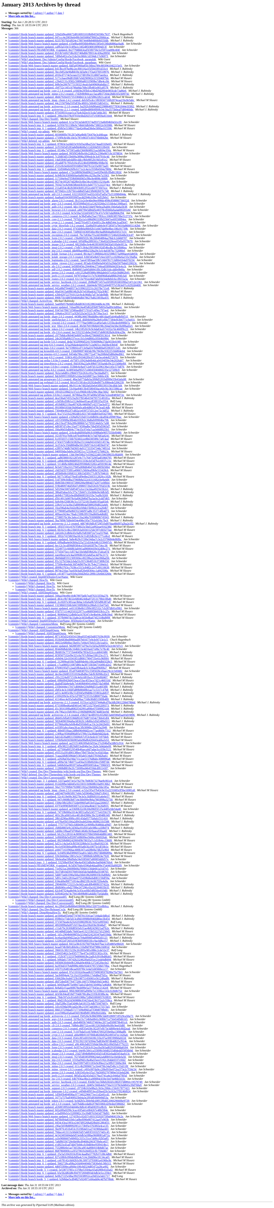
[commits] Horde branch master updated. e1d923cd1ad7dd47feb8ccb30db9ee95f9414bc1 (58, 1144)
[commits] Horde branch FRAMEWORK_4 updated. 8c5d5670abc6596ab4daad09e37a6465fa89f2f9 (65, 865)
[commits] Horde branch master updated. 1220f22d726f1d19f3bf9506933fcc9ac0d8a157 (58, 940)
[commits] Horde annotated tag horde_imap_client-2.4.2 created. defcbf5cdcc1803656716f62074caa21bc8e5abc (71, 100)
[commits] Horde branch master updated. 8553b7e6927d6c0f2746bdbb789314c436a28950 (59, 53)
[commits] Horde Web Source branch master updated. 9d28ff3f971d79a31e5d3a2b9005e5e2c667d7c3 (65, 645)
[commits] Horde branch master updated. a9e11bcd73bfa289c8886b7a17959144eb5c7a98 (59, 423)
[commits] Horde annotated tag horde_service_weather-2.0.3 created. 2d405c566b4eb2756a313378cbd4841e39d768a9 (75, 1085)
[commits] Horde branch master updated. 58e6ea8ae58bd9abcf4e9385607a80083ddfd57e (58, 859)
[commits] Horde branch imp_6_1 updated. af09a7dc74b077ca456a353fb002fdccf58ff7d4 (59, 761)
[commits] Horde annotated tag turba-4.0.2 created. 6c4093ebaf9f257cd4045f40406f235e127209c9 (64, 369)
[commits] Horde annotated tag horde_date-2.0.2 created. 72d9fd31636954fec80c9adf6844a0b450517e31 (67, 231)
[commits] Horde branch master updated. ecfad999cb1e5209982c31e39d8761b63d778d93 (59, 1113)
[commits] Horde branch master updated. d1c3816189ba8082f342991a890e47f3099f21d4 (59, 708)
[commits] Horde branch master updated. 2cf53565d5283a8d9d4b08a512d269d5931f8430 (59, 147)
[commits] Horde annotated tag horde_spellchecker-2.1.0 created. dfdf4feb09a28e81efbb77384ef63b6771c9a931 (71, 319)
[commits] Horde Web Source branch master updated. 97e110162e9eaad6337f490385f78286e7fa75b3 (65, 972)
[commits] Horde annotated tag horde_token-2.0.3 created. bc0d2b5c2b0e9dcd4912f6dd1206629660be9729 (69, 1100)
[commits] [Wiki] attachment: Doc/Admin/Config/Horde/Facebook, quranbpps (52, 62)
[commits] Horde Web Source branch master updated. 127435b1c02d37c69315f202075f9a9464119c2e (66, 1116)
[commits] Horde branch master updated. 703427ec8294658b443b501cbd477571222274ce (59, 184)
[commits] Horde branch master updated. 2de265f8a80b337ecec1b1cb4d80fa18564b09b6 (58, 338)
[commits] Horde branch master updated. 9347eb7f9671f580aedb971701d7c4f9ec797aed (58, 310)
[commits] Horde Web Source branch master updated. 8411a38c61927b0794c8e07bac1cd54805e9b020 (66, 943)
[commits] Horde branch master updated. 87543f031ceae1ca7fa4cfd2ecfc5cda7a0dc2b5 (57, 112)
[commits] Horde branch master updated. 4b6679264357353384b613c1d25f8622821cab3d (59, 96)
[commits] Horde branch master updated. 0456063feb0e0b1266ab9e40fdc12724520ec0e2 (58, 962)
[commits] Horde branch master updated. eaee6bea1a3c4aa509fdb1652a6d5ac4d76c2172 (58, 554)
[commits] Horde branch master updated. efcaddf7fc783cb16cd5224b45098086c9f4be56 (58, 162)
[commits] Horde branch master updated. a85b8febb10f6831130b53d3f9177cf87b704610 (58, 473)
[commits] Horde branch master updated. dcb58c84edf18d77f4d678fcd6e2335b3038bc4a (58, 994)
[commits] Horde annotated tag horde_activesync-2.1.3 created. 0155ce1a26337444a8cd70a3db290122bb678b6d (72, 702)
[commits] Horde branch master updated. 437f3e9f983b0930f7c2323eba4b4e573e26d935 (58, 805)
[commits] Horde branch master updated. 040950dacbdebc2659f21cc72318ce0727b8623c (59, 451)
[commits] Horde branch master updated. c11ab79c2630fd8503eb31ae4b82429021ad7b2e (59, 928)
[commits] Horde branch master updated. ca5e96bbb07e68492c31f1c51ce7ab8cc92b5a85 (58, 1138)
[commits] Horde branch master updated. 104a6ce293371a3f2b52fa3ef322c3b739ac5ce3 (58, 313)
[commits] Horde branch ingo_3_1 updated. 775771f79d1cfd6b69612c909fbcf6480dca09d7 (60, 824)
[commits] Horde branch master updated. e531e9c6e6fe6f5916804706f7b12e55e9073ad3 (58, 166)
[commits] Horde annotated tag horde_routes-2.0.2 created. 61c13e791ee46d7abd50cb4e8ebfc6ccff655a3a (68, 278)
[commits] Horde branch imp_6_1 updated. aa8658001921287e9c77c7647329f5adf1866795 (60, 457)
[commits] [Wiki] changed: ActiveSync (30, 300)
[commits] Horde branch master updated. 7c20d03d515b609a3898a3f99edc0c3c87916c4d (59, 156)
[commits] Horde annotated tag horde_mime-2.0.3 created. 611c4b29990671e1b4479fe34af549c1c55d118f (68, 1066)
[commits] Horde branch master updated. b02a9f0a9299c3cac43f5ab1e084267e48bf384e (58, 1110)
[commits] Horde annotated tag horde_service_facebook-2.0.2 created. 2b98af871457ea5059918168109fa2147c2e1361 (75, 282)
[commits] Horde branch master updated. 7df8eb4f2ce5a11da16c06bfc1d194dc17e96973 (58, 56)
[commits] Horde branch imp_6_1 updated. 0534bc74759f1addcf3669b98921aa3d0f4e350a (60, 150)
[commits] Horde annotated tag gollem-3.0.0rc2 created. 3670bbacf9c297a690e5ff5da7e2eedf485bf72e (66, 394)
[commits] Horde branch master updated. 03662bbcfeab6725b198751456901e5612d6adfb (59, 978)
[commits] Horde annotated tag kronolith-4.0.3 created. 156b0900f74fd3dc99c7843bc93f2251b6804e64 (66, 351)
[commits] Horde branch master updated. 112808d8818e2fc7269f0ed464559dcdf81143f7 (58, 768)
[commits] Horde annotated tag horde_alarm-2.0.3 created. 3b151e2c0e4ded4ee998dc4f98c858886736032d (69, 200)
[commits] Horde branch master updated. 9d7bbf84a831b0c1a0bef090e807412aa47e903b (58, 1119)
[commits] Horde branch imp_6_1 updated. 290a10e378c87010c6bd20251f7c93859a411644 (60, 115)
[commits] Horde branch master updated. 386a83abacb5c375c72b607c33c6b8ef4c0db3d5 (59, 492)
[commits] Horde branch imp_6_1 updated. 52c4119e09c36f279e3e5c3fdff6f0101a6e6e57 (59, 796)
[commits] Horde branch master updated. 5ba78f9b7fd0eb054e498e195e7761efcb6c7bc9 (58, 520)
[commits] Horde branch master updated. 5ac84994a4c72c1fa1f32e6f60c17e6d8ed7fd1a (58, 975)
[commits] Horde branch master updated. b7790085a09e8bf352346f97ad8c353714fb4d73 (59, 511)
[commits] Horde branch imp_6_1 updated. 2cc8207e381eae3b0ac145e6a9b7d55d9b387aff (59, 602)
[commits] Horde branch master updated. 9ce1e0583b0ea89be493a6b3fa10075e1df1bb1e (58, 846)
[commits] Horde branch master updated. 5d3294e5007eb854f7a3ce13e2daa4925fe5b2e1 (58, 489)
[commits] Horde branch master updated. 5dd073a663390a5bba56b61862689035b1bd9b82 (59, 874)
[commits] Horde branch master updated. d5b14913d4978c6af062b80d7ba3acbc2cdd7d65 (59, 498)
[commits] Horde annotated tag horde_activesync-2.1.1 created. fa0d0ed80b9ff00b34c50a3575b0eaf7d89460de (71, 109)
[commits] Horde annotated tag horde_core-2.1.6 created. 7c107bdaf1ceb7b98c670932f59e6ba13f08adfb (67, 1031)
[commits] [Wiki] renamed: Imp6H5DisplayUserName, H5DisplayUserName (52, 620)
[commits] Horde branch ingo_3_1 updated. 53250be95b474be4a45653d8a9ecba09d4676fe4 (60, 862)
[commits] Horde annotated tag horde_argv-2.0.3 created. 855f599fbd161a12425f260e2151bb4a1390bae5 (68, 203)
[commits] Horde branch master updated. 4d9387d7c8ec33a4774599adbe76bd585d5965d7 (59, 426)
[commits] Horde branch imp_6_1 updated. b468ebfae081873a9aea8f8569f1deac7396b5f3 (59, 765)
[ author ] (50, 13)
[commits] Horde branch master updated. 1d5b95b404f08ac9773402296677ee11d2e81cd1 (59, 1094)
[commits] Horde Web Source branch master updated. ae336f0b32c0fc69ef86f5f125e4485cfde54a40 (65, 809)
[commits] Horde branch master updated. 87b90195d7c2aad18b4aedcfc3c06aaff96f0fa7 (57, 667)
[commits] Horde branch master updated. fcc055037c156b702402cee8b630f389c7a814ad (58, 438)
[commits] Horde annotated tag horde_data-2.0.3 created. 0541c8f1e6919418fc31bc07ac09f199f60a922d (67, 1038)
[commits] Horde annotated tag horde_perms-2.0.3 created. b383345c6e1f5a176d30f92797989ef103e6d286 (69, 1072)
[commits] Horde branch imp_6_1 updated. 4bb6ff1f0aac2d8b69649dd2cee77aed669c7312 (59, 730)
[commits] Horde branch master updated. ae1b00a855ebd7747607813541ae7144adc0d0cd (59, 915)
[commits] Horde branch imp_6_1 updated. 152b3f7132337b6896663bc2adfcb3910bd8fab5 (60, 956)
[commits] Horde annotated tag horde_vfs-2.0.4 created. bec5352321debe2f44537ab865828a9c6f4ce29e (67, 332)
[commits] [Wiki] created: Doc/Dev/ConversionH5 (37, 777)
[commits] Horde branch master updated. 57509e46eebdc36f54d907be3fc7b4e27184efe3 (58, 564)
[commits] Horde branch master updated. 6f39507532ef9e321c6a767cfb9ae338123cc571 (58, 655)
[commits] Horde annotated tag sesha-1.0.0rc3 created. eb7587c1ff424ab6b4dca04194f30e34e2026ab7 (66, 360)
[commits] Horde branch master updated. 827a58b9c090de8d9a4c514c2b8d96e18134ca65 (59, 1157)
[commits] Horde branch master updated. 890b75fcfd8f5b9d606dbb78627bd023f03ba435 (58, 297)
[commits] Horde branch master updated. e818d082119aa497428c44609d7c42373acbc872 (59, 404)
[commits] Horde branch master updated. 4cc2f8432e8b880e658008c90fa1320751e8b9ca (58, 906)
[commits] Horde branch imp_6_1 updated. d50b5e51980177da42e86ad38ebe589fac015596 (60, 128)
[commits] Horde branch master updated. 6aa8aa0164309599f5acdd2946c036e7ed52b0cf (58, 197)
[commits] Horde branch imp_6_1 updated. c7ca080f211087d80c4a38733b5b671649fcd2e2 (60, 664)
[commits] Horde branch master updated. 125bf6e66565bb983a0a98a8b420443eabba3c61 (59, 740)
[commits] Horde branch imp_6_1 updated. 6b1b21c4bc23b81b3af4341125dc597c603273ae (60, 529)
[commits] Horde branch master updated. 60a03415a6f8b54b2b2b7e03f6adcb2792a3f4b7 (58, 291)
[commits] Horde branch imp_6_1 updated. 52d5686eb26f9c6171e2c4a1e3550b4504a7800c (60, 169)
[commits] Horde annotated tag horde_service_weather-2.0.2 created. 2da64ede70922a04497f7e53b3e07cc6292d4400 (74, 285)
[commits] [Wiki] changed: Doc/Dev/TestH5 (33, 118)
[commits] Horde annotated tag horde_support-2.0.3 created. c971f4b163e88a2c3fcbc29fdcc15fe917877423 (69, 1088)
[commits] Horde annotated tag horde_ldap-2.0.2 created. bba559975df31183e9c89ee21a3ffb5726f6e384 (67, 1063)
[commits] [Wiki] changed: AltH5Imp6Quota (34, 630)
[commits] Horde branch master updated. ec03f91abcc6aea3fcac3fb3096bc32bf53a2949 (58, 727)
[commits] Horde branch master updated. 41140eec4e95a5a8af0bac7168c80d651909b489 (58, 699)
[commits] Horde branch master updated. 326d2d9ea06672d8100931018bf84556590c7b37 (59, 34)
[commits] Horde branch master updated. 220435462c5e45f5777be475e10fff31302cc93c (58, 953)
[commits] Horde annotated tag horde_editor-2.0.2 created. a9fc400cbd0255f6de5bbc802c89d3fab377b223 (68, 1044)
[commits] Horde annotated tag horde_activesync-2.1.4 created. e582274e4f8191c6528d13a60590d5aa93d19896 (71, 714)
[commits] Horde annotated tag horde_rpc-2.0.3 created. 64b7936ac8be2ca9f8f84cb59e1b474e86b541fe (67, 1078)
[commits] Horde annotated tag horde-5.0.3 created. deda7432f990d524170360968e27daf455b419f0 (65, 341)
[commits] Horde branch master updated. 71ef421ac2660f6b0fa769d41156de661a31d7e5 (58, 868)
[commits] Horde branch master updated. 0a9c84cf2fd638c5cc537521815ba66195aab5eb (58, 501)
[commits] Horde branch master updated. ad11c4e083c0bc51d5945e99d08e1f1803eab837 (59, 692)
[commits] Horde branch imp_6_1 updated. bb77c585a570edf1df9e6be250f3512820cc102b (60, 476)
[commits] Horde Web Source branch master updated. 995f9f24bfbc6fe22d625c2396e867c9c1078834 (65, 153)
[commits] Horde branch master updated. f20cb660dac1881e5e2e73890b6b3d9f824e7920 (59, 856)
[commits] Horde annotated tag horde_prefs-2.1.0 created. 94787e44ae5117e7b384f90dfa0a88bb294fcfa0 (67, 275)
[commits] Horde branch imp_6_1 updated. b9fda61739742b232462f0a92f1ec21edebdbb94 (60, 959)
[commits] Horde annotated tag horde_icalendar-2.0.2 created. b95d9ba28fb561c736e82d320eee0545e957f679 (70, 241)
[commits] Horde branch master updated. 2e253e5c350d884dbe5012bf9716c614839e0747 (59, 445)
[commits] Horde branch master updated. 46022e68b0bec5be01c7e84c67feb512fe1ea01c (58, 642)
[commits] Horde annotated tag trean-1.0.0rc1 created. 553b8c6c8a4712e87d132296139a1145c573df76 (66, 366)
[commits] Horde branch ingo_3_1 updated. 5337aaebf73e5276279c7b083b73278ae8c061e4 (60, 780)
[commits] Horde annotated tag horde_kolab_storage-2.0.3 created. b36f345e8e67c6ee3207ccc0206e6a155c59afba (73, 256)
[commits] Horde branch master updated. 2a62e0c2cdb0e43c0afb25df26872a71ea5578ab (58, 533)
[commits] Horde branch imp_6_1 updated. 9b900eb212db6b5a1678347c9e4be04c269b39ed (60, 614)
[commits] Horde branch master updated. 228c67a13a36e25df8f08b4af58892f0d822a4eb (58, 504)
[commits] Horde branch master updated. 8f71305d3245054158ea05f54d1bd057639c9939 (59, 636)
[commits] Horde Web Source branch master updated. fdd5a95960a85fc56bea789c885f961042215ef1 (65, 65)
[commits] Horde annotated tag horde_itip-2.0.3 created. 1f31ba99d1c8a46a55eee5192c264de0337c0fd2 (67, 1059)
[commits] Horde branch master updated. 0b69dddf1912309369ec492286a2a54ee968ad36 (59, 558)
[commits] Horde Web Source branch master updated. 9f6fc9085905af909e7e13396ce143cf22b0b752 (65, 990)
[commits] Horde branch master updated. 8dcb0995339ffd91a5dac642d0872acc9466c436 (58, 376)
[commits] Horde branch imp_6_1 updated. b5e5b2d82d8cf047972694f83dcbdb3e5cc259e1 (60, 1172)
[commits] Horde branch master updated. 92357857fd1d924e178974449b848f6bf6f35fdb (58, 40)
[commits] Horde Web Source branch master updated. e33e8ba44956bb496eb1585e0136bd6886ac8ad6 (66, 43)
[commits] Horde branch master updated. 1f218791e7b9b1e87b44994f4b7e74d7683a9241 (59, 435)
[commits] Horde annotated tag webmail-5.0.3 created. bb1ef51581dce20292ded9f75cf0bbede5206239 (66, 382)
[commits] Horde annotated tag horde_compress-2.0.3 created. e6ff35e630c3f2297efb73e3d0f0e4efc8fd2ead (69, 1028)
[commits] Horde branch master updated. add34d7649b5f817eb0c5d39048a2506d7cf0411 (59, 793)
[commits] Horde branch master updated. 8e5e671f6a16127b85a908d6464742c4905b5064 (59, 467)
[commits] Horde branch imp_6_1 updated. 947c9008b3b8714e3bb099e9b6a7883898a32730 (60, 799)
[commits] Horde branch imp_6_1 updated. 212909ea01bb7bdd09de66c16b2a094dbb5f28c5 (60, 661)
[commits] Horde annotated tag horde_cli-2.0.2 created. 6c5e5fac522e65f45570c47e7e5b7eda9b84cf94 (66, 213)
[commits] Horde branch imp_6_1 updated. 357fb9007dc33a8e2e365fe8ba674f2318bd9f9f (59, 617)
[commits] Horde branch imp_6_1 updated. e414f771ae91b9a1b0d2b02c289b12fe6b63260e (60, 573)
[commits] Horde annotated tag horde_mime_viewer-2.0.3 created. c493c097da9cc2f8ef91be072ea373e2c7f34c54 (72, 1069)
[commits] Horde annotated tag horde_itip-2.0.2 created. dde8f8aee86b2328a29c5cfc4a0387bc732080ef (67, 250)
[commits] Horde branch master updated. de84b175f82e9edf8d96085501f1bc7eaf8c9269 (58, 495)
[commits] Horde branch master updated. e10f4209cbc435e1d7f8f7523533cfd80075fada (58, 696)
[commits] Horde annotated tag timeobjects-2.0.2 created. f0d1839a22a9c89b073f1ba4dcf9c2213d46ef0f (67, 363)
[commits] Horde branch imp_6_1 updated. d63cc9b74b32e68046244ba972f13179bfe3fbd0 (60, 598)
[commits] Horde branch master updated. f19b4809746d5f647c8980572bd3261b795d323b (59, 485)
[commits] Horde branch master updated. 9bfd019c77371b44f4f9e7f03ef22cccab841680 (58, 652)
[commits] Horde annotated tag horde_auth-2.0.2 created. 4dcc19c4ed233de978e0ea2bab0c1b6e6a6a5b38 (68, 206)
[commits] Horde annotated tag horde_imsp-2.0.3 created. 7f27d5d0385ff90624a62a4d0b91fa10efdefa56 (67, 1056)
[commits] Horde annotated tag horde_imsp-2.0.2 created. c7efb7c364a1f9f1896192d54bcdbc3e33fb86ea (67, 247)
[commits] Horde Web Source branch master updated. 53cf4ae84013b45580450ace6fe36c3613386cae (65, 388)
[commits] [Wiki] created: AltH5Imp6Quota (33, 592)
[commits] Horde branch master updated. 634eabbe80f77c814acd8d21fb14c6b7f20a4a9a (58, 881)
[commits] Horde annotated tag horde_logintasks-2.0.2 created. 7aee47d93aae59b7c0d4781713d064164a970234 (71, 260)
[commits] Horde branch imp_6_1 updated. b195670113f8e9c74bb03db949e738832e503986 (60, 125)
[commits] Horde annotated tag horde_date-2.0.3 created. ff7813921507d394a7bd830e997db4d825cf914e (68, 1041)
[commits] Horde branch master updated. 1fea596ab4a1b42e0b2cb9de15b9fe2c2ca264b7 (58, 507)
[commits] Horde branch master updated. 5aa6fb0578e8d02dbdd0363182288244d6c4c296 (59, 304)
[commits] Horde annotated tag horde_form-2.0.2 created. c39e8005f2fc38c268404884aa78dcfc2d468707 (68, 238)
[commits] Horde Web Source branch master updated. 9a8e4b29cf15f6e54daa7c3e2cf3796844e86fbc (65, 539)
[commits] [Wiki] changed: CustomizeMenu (33, 623)
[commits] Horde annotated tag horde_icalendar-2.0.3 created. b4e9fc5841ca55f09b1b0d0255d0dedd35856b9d (71, 1050)
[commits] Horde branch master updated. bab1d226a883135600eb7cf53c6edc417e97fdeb (58, 736)
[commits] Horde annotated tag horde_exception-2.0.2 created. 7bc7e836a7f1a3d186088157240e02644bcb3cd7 (71, 235)
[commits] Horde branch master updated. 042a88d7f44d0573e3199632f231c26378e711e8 (59, 288)
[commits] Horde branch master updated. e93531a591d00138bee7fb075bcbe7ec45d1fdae (58, 752)
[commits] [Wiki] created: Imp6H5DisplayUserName (38, 576)
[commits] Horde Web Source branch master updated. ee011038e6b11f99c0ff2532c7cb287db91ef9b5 (65, 608)
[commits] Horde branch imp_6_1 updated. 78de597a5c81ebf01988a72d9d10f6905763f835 (60, 997)
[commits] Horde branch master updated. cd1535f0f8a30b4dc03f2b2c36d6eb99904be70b (58, 420)
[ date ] (60, 13)
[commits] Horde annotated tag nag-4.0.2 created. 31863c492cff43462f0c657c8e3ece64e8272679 (63, 357)
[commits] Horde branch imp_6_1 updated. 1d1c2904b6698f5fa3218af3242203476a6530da (60, 934)
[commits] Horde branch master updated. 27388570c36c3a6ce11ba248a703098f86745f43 (58, 517)
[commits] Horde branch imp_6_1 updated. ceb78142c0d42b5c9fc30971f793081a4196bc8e (60, 1160)
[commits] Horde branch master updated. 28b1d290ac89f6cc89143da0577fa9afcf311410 (58, 818)
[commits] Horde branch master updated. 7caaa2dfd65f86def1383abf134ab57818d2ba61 (58, 755)
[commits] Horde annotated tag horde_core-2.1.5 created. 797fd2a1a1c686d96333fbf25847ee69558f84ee (67, 219)
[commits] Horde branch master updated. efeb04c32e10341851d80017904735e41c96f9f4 (58, 658)
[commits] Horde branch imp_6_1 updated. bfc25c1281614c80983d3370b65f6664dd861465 (60, 834)
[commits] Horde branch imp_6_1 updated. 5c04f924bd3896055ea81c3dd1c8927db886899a (60, 852)
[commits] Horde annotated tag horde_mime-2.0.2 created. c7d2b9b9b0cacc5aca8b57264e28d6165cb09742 (69, 93)
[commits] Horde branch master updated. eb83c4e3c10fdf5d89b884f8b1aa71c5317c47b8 (58, 689)
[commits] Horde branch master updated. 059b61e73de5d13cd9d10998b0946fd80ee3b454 (59, 918)
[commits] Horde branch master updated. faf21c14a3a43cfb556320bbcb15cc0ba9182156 (58, 843)
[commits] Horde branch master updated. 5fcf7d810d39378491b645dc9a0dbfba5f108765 (58, 871)
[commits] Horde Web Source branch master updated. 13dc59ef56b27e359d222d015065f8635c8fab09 (66, 454)
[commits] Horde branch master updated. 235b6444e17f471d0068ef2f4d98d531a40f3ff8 (58, 686)
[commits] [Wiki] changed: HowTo (28, 580)
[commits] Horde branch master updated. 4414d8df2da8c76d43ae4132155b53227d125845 (59, 931)
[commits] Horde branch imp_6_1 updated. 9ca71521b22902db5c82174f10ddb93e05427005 (60, 413)
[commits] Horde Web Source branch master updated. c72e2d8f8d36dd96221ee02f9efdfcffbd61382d (65, 172)
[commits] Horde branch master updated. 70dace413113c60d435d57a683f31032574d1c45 (59, 1132)
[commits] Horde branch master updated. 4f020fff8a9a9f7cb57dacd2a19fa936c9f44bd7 (57, 925)
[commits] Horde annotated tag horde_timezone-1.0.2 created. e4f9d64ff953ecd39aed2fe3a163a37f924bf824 (69, 1091)
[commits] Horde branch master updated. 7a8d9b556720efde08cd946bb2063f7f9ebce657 (58, 1141)
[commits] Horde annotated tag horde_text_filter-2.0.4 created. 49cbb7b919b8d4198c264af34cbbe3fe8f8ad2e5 (70, 325)
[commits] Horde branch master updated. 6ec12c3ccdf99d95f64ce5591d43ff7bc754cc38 (58, 545)
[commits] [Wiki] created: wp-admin (29, 131)
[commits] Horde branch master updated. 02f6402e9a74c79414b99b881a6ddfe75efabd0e (58, 893)
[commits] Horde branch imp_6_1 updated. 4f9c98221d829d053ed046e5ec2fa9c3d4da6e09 (60, 746)
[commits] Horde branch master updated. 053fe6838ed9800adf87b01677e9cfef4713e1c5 (58, 639)
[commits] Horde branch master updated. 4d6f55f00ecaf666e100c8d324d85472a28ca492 (58, 1166)
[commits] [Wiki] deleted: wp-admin (29, 140)
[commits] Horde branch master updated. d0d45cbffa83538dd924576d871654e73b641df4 (59, 718)
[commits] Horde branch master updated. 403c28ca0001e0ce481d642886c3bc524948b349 (59, 815)
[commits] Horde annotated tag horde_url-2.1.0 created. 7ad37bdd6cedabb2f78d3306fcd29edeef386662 (66, 1103)
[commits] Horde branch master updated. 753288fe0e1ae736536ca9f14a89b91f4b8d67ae (58, 1147)
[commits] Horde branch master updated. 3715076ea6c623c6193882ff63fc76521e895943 (58, 921)
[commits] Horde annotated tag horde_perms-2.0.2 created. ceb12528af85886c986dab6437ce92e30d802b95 (69, 272)
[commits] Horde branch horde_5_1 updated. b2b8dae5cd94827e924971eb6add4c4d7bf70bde (61, 1179)
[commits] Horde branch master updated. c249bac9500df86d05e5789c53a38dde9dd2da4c (59, 733)
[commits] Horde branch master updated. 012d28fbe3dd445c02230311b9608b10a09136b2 (59, 783)
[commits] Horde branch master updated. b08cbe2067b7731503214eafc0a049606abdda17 (59, 84)
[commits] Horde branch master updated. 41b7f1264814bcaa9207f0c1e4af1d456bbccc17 (58, 969)
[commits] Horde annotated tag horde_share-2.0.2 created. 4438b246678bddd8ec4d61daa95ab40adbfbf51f (68, 316)
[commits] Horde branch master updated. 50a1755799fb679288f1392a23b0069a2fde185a (58, 787)
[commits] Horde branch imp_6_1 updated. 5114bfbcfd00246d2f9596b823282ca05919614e (60, 463)
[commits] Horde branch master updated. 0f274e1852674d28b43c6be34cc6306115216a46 (59, 181)
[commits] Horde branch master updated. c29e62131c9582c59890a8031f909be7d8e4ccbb (59, 81)
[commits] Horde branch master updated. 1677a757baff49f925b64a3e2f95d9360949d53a (58, 1097)
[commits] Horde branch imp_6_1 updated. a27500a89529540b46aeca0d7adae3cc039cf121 (60, 749)
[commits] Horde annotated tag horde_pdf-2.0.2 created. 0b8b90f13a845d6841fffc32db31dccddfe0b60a (66, 269)
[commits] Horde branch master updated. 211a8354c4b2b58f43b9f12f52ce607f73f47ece (58, 187)
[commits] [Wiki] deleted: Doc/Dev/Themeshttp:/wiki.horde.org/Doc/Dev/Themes (54, 774)
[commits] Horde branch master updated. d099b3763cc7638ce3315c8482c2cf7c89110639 (59, 567)
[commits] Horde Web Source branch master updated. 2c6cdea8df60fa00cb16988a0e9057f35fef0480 (65, 432)
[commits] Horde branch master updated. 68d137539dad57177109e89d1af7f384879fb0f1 (58, 1009)
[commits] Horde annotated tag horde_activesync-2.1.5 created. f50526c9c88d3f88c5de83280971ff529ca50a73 (71, 1016)
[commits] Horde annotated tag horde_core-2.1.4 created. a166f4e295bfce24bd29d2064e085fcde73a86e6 (67, 90)
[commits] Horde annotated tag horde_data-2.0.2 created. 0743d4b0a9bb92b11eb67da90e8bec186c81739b (68, 228)
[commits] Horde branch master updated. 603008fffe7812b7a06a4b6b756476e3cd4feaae (58, 134)
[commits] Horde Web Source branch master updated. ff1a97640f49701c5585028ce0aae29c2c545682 (65, 671)
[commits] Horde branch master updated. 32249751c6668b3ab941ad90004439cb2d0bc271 (59, 548)
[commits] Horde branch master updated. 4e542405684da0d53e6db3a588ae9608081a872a (59, 1135)
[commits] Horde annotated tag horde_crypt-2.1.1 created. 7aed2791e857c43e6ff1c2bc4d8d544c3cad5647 (68, 222)
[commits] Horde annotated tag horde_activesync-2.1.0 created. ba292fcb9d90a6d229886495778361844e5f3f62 (71, 106)
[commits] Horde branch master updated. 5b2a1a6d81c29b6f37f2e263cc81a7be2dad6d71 (58, 373)
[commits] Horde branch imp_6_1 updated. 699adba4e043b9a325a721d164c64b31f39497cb (60, 542)
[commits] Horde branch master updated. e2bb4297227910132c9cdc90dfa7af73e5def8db (58, 294)
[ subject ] (38, 13)
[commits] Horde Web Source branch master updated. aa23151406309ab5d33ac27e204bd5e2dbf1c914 (66, 743)
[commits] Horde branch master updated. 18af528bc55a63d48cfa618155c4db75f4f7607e (58, 1003)
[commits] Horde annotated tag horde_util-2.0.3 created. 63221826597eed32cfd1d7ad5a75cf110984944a (67, 194)
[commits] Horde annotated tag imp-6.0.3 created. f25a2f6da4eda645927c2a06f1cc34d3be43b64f (63, 344)
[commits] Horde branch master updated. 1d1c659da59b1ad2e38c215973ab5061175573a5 (59, 1006)
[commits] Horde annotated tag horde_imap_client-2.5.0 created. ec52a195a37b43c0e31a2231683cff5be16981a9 (72, 790)
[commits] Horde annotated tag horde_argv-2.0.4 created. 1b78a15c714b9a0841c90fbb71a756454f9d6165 (68, 1019)
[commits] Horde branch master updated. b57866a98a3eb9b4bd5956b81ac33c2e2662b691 (59, 724)
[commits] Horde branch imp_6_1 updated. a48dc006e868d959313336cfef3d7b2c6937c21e (60, 460)
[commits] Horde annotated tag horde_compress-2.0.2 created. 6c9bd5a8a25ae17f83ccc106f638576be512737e (70, 216)
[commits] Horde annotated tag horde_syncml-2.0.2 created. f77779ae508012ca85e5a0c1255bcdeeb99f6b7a (69, 322)
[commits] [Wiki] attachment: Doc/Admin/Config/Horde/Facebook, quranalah (52, 59)
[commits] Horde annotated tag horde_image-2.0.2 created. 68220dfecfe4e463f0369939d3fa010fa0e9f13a (68, 244)
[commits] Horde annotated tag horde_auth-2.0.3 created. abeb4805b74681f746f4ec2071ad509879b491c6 (68, 1022)
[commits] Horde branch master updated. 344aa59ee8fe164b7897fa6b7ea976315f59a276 (58, 595)
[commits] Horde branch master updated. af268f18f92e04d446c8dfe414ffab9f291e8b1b (57, 1107)
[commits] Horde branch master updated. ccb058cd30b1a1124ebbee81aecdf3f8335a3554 (58, 401)
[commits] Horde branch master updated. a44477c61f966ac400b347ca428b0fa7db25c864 (58, 849)
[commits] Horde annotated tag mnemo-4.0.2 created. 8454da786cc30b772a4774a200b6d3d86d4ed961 (66, 354)
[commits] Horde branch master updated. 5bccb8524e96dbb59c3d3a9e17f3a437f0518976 (59, 71)
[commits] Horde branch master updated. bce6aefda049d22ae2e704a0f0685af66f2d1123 (58, 937)
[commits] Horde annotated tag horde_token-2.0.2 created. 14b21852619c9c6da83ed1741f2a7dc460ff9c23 (68, 329)
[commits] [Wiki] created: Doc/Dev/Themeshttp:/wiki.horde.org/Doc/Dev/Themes (54, 771)
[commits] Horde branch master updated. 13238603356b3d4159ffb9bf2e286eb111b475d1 (59, 605)
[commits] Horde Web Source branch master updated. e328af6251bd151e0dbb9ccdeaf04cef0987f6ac (65, 416)
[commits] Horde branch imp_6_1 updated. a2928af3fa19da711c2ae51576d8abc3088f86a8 (59, 758)
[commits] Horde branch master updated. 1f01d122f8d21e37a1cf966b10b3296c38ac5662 (58, 391)
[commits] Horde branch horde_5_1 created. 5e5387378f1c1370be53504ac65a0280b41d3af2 (60, 1169)
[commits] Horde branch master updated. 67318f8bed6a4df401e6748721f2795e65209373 (59, 705)
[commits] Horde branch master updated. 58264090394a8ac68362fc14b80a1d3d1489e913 (59, 721)
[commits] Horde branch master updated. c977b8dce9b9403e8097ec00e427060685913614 (59, 335)
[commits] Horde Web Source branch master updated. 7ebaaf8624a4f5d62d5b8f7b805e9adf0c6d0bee (65, 307)
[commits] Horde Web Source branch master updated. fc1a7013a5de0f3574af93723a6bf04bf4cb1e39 (65, 122)
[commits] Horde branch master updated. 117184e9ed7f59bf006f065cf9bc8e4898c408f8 (58, 178)
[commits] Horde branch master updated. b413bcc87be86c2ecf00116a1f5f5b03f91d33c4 (58, 68)
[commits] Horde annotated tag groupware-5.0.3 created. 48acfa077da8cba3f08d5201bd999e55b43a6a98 (67, 379)
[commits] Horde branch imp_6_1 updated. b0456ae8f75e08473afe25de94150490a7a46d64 (60, 984)
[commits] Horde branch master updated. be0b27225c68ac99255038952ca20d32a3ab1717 (59, 1176)
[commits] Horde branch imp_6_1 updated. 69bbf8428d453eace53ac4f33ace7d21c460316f (59, 680)
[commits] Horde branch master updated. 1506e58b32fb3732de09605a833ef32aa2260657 (59, 802)
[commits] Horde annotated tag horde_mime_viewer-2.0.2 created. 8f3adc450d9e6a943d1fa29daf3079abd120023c (73, 263)
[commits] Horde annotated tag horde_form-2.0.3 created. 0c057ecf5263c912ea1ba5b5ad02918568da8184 (68, 1047)
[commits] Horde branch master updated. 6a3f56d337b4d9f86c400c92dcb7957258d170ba (59, 965)
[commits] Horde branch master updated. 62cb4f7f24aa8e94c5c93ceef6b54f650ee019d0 (58, 890)
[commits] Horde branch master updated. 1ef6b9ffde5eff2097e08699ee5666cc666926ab (58, 837)
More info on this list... (21, 16)
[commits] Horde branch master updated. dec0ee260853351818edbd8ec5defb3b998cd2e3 (59, 674)
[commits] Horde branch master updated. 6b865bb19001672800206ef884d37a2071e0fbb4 (59, 482)
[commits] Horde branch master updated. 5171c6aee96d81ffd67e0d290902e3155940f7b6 (58, 78)
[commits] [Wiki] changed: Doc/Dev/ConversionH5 (37, 896)
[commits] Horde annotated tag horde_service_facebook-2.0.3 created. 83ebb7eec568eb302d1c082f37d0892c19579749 (75, 1081)
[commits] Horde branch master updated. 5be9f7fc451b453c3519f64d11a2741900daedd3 (58, 1128)
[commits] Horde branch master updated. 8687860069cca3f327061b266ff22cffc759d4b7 (58, 1150)
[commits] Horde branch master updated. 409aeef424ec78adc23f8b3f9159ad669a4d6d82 (58, 514)
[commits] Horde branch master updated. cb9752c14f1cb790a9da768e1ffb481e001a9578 (58, 87)
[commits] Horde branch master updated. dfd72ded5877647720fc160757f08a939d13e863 (59, 981)
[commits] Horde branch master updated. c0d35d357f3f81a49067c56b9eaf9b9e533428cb (58, 470)
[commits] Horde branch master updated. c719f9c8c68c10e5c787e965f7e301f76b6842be (58, 137)
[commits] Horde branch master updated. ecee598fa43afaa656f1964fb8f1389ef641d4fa (57, 1012)
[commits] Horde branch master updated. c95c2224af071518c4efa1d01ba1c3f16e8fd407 (58, 677)
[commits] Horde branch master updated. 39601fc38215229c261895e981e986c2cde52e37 (59, 950)
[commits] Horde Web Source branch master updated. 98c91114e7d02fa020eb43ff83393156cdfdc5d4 (65, 385)
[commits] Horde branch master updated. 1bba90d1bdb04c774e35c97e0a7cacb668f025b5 (59, 429)
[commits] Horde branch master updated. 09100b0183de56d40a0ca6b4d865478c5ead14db (59, 407)
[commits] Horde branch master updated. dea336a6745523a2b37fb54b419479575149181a (59, 398)
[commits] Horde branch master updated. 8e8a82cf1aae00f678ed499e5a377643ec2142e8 (58, 987)
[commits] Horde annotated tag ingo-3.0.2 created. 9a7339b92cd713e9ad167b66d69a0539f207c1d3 (64, 347)
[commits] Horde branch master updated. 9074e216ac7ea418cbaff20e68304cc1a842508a (58, 570)
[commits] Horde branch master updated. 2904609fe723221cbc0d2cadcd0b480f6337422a (59, 884)
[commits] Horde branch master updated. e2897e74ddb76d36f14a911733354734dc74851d (59, 448)
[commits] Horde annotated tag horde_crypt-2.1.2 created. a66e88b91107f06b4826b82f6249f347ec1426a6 (68, 1034)
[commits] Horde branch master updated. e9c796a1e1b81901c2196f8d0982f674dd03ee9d (59, 711)
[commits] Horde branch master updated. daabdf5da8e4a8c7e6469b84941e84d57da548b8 (59, 683)
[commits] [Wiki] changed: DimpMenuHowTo (34, 912)
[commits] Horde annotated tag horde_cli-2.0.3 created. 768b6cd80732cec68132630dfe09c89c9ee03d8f (66, 1025)
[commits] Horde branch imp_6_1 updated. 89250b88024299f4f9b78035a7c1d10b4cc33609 (60, 840)
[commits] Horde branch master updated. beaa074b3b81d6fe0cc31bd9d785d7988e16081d (59, 947)
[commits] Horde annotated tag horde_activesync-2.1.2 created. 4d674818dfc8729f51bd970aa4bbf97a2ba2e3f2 (71, 523)
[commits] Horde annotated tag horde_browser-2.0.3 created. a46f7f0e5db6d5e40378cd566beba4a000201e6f (69, 209)
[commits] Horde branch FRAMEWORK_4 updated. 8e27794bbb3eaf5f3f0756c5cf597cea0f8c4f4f (64, 49)
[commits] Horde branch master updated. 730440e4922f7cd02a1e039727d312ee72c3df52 (59, 410)
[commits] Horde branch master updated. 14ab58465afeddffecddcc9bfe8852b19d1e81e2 (58, 159)
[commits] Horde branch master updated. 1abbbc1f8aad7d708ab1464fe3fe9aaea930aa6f (58, 830)
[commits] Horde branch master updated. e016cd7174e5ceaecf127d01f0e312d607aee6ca (58, 75)
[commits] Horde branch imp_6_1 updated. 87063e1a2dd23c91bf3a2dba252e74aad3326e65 (60, 144)
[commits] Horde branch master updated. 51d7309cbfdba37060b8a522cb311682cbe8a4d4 (59, 479)
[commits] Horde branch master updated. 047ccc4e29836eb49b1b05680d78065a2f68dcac (59, 37)
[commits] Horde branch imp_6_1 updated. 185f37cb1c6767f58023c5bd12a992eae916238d (60, 526)
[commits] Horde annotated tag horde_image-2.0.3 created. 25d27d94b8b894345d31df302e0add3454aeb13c (69, 1053)
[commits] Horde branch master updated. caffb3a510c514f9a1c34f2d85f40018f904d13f (57, 46)
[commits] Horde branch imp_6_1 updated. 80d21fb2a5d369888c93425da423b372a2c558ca (60, 1000)
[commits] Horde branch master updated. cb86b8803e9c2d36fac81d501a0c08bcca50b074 (59, 827)
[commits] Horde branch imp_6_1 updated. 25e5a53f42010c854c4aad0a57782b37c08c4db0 (60, 1154)
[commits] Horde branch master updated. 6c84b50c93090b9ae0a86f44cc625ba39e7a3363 (59, 175)
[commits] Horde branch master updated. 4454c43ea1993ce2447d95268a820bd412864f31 (59, 1122)
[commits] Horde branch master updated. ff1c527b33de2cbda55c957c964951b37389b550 (59, 561)
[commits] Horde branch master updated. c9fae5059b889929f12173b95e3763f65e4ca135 (58, 1125)
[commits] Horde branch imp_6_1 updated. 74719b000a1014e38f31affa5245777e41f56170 (59, 812)
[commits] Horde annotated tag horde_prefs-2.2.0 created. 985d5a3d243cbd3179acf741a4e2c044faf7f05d (68, 1075)
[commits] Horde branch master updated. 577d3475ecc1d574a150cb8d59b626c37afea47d (59, 551)
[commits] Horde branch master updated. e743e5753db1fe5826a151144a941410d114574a (59, 442)
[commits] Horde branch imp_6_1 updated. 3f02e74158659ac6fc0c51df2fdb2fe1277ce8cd (59, 536)
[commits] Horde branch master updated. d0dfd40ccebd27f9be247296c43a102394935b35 (59, 887)
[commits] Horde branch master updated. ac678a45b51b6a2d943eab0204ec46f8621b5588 (59, 821)
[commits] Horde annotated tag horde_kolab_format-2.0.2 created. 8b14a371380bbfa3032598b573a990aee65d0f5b (73, 253)
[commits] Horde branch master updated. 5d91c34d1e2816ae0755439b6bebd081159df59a (59, 878)
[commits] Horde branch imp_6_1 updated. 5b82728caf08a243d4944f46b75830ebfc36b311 (60, 1163)
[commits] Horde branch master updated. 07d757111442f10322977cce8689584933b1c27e (59, 611)
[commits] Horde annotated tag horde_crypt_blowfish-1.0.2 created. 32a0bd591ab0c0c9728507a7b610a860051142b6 (74, 225)
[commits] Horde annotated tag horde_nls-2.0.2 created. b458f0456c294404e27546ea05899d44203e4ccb (67, 266)
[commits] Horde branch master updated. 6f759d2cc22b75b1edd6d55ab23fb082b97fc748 (58, 191)
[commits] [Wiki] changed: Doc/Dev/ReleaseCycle (37, 909)
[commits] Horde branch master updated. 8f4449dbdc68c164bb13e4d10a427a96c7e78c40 (59, 649)
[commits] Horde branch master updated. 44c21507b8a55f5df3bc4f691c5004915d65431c (58, 103)
